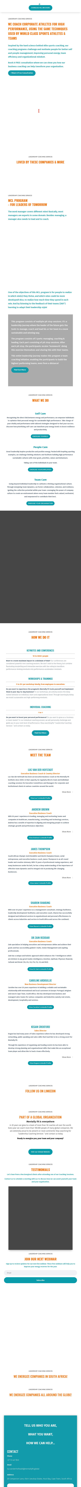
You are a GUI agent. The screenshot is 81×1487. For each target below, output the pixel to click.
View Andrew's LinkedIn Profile (40, 822)
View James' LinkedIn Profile (40, 868)
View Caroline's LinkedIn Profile (40, 992)
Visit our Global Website (40, 1137)
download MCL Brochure (40, 8)
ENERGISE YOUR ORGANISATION (40, 488)
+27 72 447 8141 (13, 1445)
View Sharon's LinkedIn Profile (40, 911)
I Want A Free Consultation (22, 73)
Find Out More (20, 354)
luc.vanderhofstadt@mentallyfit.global (23, 1453)
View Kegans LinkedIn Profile (40, 1048)
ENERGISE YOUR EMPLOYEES (40, 454)
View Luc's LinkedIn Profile (40, 783)
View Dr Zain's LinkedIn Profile (40, 954)
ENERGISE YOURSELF (40, 421)
